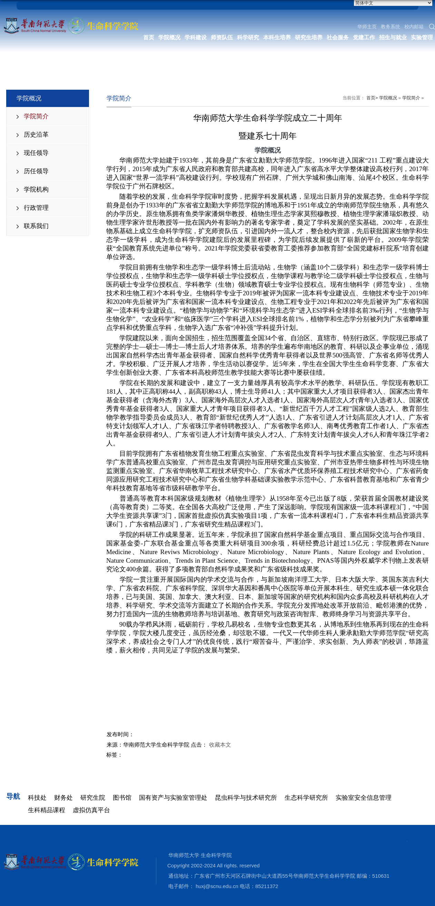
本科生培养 (277, 37)
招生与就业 (393, 37)
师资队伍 (222, 37)
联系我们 (36, 226)
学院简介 (36, 116)
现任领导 (36, 152)
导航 (13, 796)
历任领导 (36, 171)
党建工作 (364, 37)
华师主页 (367, 26)
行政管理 (36, 207)
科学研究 (248, 37)
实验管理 (422, 37)
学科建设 (196, 37)
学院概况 (169, 37)
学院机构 (36, 189)
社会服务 (338, 37)
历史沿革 (36, 134)
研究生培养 (309, 37)
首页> (372, 97)
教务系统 (390, 26)
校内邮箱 (414, 26)
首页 (148, 37)
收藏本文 (220, 745)
